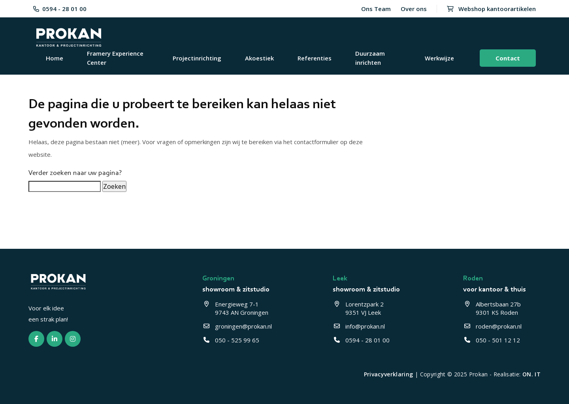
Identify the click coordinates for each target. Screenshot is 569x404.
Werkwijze (439, 58)
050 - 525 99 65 (230, 340)
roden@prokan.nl (492, 326)
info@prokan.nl (359, 326)
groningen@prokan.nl (237, 326)
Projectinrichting (197, 58)
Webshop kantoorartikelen (491, 9)
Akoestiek (259, 58)
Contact (508, 58)
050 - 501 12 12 (491, 340)
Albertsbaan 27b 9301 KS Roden (492, 308)
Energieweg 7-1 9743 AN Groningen (235, 308)
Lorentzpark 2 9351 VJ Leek (359, 308)
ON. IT (531, 374)
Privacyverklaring (388, 374)
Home (54, 58)
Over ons (414, 9)
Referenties (315, 58)
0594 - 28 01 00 (60, 9)
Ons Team (376, 9)
